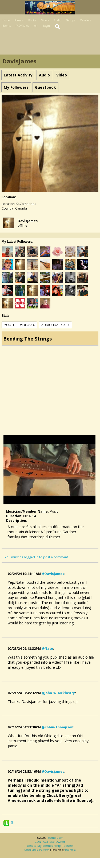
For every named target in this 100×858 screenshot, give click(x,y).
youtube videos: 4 (19, 325)
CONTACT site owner (50, 842)
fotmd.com (54, 838)
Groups (70, 20)
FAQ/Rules (22, 26)
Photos (32, 20)
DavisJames (28, 220)
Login (46, 26)
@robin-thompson (57, 727)
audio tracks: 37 (55, 325)
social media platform (37, 850)
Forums (18, 20)
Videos (45, 20)
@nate (47, 648)
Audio (57, 20)
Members (85, 20)
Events (6, 26)
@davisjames (53, 573)
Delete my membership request (50, 846)
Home (6, 20)
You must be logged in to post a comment (36, 557)
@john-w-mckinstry (58, 693)
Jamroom (70, 850)
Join (36, 26)
